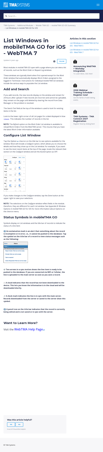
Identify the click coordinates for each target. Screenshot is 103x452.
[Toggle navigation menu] (98, 5)
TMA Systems (9, 25)
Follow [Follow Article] (61, 61)
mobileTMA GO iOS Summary (64, 25)
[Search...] (51, 16)
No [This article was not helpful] (19, 424)
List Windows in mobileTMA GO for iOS (22, 28)
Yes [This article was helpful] (11, 424)
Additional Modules (25, 25)
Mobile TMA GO (42, 25)
